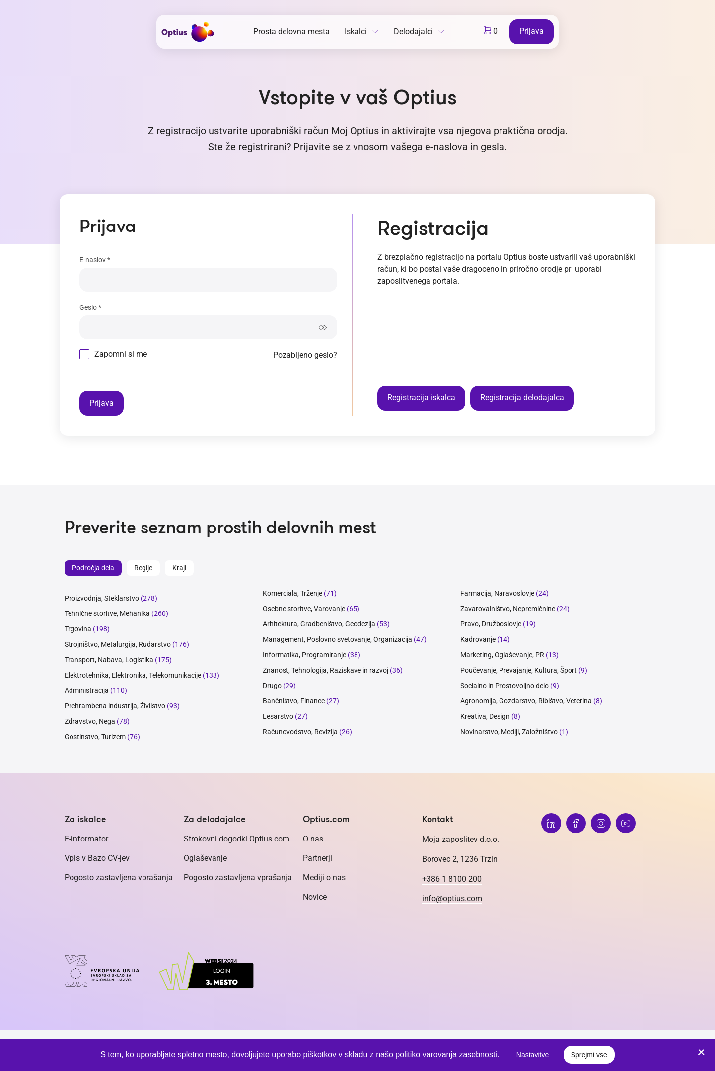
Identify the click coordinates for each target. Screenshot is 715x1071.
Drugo (272, 685)
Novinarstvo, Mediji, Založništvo (509, 732)
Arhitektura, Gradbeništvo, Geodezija (319, 624)
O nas (313, 838)
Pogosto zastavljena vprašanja (119, 877)
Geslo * (90, 307)
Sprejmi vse (589, 1055)
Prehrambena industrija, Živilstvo (115, 706)
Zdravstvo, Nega (90, 721)
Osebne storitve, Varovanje (304, 608)
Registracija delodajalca (522, 397)
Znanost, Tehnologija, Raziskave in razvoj (325, 670)
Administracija (87, 690)
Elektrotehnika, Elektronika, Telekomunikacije (133, 675)
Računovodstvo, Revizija (300, 732)
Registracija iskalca (421, 397)
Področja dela (93, 568)
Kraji (179, 568)
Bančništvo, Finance (294, 701)
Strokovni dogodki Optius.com (236, 838)
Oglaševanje (205, 858)
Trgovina (78, 629)
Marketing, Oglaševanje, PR (502, 655)
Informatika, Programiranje (304, 655)
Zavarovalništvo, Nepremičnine (507, 608)
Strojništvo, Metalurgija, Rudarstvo (118, 644)
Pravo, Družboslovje (490, 624)
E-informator (86, 838)
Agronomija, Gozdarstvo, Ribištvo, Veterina (526, 701)
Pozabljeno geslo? (305, 355)
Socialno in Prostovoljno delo (504, 685)
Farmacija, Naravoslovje (498, 593)
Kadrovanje (478, 639)
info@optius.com (452, 898)
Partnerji (317, 858)
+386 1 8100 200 (452, 879)
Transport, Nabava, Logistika (109, 660)
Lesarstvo (278, 716)
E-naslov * (94, 260)
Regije (143, 568)
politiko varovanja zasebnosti (446, 1054)
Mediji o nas (324, 877)
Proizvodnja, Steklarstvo (102, 598)
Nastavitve (532, 1055)
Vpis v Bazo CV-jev (97, 858)
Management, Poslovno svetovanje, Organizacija (337, 639)
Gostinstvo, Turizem (95, 737)
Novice (315, 897)
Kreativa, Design (485, 716)
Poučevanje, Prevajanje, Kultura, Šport (518, 670)
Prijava (531, 31)
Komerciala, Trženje (292, 593)
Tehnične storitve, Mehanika (107, 613)
